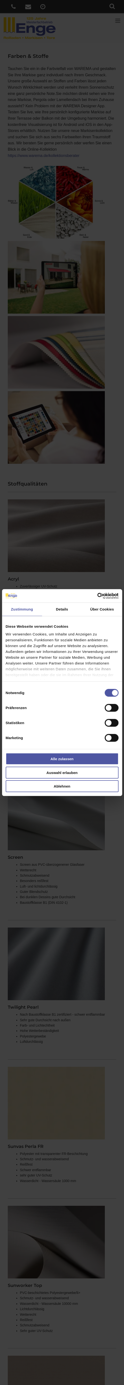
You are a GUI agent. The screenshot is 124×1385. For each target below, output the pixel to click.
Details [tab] (62, 609)
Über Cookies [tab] (102, 609)
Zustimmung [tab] (22, 609)
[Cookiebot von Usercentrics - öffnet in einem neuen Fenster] (97, 596)
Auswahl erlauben (61, 772)
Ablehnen (62, 786)
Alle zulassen (62, 759)
